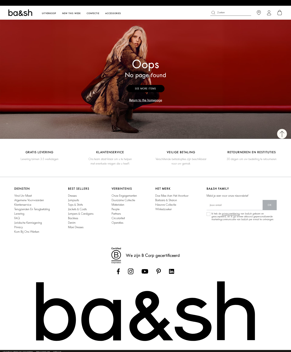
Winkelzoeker (163, 209)
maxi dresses (75, 227)
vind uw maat (23, 195)
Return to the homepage (145, 100)
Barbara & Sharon (166, 200)
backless (73, 218)
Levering (19, 213)
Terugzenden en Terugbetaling (32, 209)
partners (116, 213)
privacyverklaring (231, 213)
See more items (145, 88)
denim (72, 222)
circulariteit (118, 218)
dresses (72, 195)
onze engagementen (124, 195)
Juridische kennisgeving (28, 222)
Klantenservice (22, 204)
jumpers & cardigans (80, 213)
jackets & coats (77, 209)
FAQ (17, 218)
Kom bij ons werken (26, 231)
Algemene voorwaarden (29, 200)
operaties (117, 222)
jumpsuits (73, 200)
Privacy (18, 227)
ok (270, 205)
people (116, 209)
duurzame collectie (123, 200)
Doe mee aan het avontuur (171, 195)
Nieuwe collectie (165, 204)
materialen (118, 204)
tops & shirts (75, 204)
